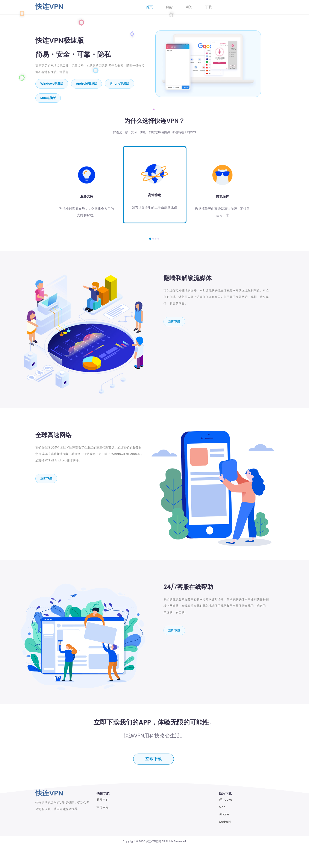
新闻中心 (103, 800)
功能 (169, 7)
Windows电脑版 (51, 83)
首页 (149, 7)
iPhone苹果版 (120, 83)
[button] (150, 238)
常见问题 (103, 807)
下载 (208, 7)
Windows (225, 800)
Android (225, 822)
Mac (222, 807)
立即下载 (174, 321)
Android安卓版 (86, 83)
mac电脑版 (48, 98)
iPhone (224, 814)
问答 (188, 7)
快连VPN (49, 6)
